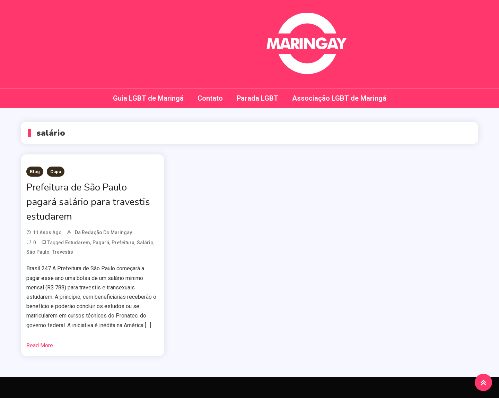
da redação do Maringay (103, 232)
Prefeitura (123, 242)
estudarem (77, 242)
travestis (62, 252)
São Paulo (38, 252)
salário (145, 242)
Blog (35, 171)
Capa (55, 171)
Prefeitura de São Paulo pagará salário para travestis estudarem (88, 202)
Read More (39, 345)
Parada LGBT (257, 98)
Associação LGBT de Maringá (339, 98)
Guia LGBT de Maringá (148, 98)
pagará (101, 242)
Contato (210, 98)
